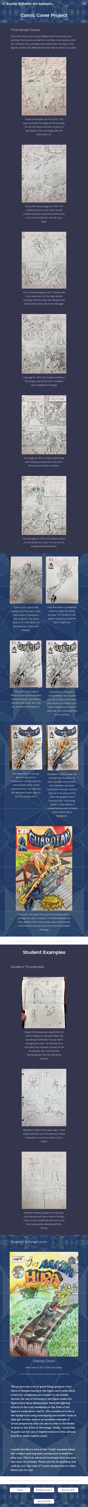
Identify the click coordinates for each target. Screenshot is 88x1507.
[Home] (20, 1490)
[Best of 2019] (44, 1501)
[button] (3, 3)
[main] (44, 15)
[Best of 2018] (68, 1490)
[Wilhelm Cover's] (44, 1490)
